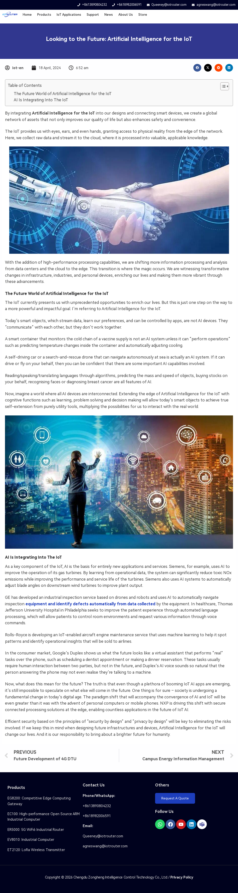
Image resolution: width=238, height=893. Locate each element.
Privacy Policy (181, 877)
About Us (125, 14)
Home (27, 14)
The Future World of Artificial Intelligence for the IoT (63, 93)
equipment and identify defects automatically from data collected (90, 604)
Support (93, 14)
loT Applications (69, 14)
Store (142, 14)
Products (44, 14)
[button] (197, 68)
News (108, 14)
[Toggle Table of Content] (222, 86)
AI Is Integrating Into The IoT (41, 100)
